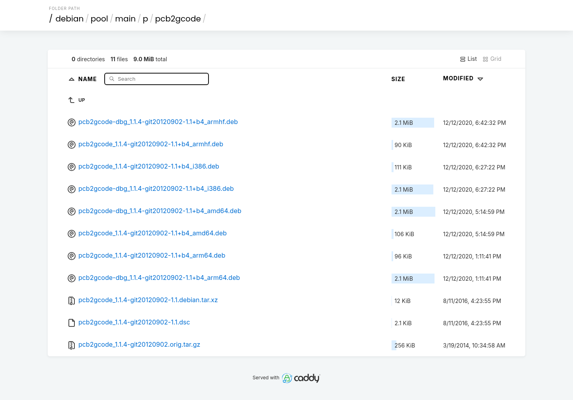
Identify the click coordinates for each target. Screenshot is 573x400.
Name (88, 78)
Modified (464, 78)
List (468, 58)
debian (70, 18)
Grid (491, 58)
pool (99, 18)
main (125, 18)
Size (398, 79)
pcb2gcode (178, 18)
